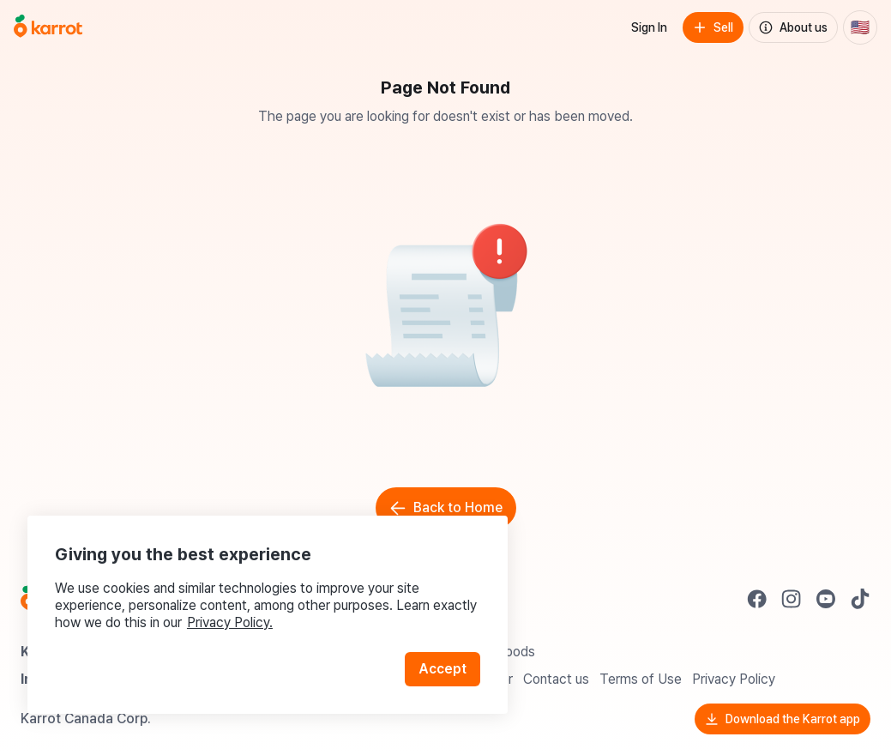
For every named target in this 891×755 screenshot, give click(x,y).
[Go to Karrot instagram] (791, 599)
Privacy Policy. (230, 622)
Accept (442, 669)
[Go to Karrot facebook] (757, 599)
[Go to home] (48, 27)
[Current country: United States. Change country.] (860, 27)
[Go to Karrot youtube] (826, 599)
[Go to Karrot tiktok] (860, 599)
